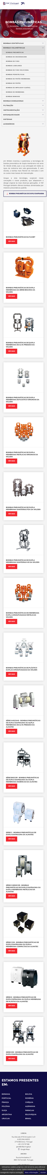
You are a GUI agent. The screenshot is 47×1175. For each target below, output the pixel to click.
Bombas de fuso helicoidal (17, 70)
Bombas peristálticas (15, 74)
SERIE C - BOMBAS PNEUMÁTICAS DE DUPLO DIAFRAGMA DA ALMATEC (21, 833)
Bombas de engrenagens (16, 57)
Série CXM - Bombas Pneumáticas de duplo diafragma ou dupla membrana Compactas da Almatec (22, 944)
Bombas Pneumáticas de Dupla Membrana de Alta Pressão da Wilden (20, 345)
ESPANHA (6, 1094)
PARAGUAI (29, 1110)
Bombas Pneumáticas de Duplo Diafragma (26, 194)
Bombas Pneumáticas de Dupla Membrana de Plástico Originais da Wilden (22, 399)
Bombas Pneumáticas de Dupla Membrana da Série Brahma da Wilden (20, 290)
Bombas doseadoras (13, 101)
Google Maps (25, 1149)
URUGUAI (6, 1119)
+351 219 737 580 (23, 1144)
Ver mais (11, 241)
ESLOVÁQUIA (30, 1114)
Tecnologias (14, 26)
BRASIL (28, 1119)
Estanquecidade (11, 115)
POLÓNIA (6, 1106)
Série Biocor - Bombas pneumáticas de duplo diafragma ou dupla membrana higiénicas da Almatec (22, 780)
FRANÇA (5, 1102)
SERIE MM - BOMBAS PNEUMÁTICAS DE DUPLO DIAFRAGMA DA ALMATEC (22, 1053)
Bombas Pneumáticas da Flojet (20, 237)
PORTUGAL (6, 1098)
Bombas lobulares (14, 65)
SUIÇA (4, 1110)
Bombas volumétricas (29, 26)
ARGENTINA (7, 1114)
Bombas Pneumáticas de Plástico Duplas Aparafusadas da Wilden (21, 669)
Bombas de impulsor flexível (18, 87)
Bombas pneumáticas (24, 28)
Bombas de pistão (13, 83)
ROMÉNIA (29, 1098)
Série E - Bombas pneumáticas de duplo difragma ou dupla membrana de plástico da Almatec (23, 999)
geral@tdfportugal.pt (23, 1147)
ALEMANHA (30, 1106)
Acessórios (8, 124)
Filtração (8, 105)
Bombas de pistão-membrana (18, 79)
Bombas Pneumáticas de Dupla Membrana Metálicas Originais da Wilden (22, 454)
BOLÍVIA (28, 1094)
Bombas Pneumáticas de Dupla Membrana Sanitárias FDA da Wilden (23, 508)
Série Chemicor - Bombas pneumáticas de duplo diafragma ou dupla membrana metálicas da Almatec (23, 888)
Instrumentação (11, 110)
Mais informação (31, 1172)
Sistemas (7, 119)
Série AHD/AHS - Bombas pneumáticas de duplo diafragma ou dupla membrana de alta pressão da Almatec (23, 723)
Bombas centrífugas (13, 43)
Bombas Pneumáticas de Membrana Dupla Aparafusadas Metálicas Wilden (22, 615)
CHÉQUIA (29, 1102)
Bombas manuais (13, 96)
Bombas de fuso (12, 61)
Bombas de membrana (15, 92)
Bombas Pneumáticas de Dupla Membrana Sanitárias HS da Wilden (22, 561)
